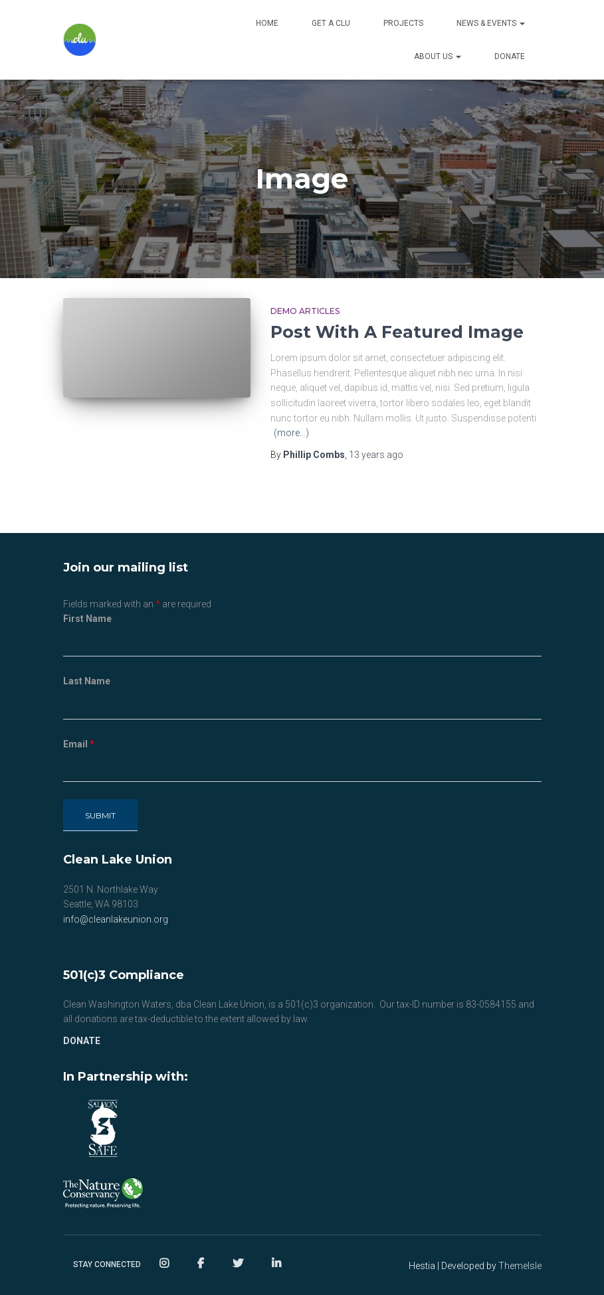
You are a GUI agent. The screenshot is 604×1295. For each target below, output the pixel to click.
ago (376, 454)
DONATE (81, 1040)
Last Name (86, 681)
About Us (437, 56)
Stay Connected (107, 1264)
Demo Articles (305, 311)
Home (267, 23)
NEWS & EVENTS (490, 23)
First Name (87, 618)
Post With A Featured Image (397, 332)
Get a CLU (331, 23)
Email (78, 744)
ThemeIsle (520, 1265)
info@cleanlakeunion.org (115, 919)
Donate (509, 56)
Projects (403, 23)
